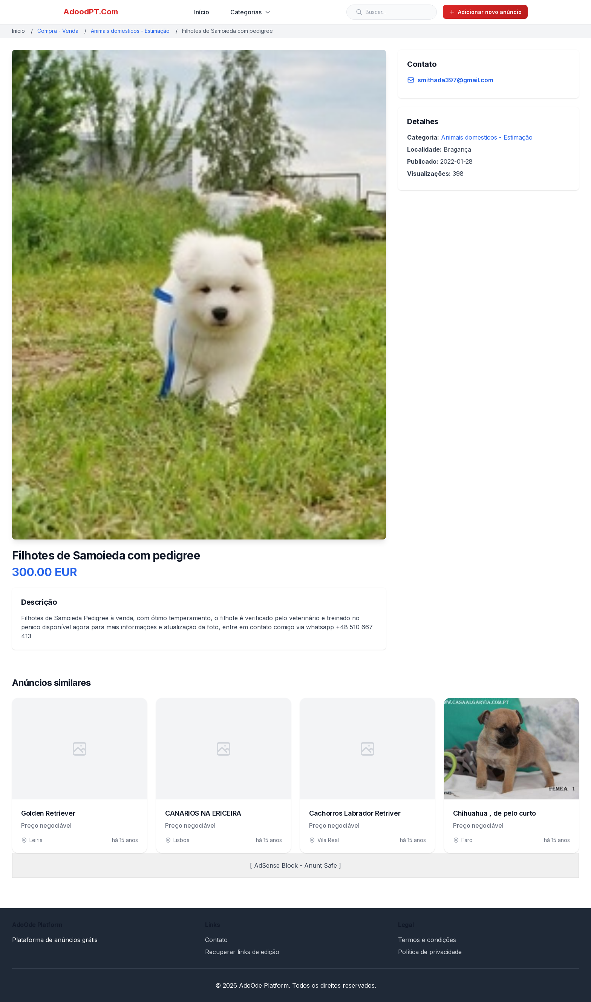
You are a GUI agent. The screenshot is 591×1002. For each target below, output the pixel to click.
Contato (216, 940)
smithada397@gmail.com (455, 80)
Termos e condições (427, 940)
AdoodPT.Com (90, 11)
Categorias (250, 12)
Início (201, 12)
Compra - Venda (57, 31)
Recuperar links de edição (242, 952)
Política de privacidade (430, 952)
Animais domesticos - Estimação (130, 31)
